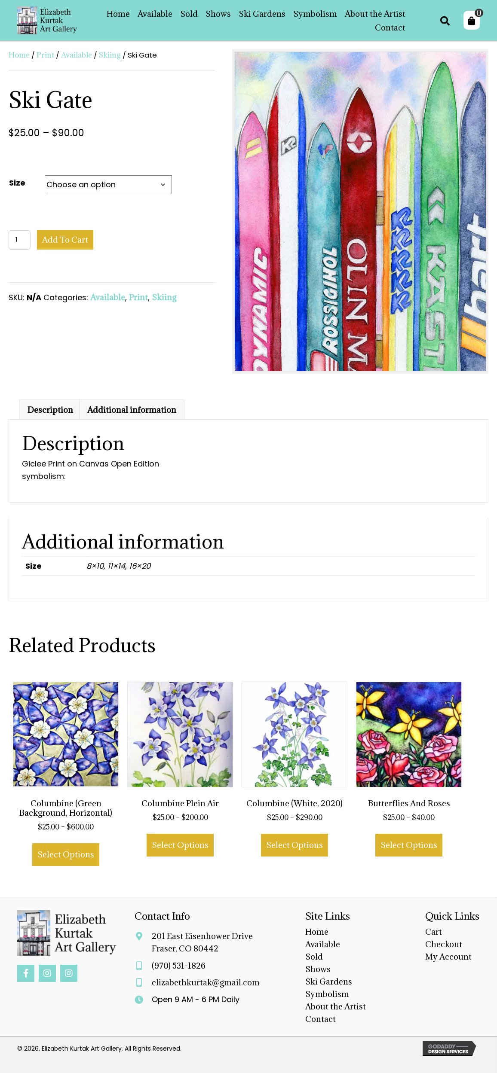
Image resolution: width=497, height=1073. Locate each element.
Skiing (110, 55)
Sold (314, 956)
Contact (320, 1019)
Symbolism (327, 994)
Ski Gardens (328, 981)
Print (45, 55)
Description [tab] (50, 410)
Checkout (443, 944)
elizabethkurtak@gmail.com (206, 982)
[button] (25, 973)
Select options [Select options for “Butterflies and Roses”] (408, 845)
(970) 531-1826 (179, 965)
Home (19, 55)
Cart (433, 932)
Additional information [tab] (131, 410)
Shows (318, 969)
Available (76, 55)
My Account (448, 956)
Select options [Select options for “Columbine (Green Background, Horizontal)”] (65, 854)
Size (17, 182)
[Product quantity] (20, 240)
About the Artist (335, 1006)
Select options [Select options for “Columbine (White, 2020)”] (294, 845)
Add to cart (65, 240)
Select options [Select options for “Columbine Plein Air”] (180, 845)
